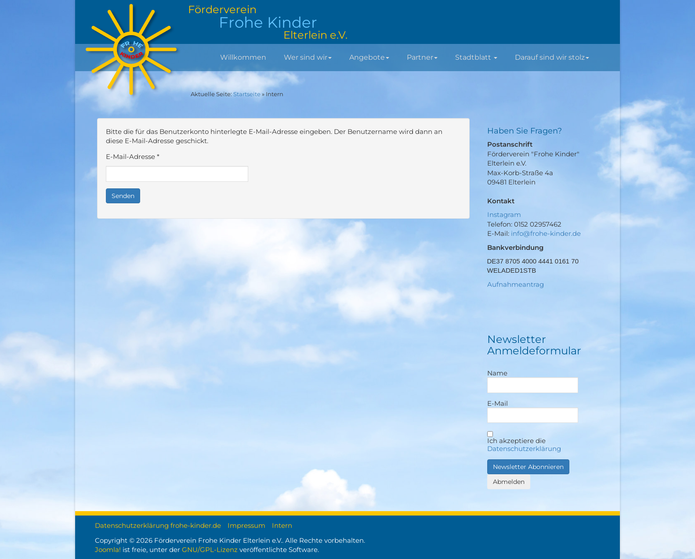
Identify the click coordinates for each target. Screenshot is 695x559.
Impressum (246, 525)
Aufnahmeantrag (515, 284)
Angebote (369, 57)
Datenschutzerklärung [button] (524, 448)
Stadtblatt (476, 57)
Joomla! (108, 549)
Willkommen (243, 57)
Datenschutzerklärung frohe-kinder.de (158, 525)
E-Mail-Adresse (132, 157)
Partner (422, 57)
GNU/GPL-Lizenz (210, 549)
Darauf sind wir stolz (552, 57)
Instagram (504, 214)
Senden (123, 196)
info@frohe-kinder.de (546, 233)
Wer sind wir (308, 57)
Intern (282, 525)
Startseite (247, 93)
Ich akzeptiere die (524, 442)
